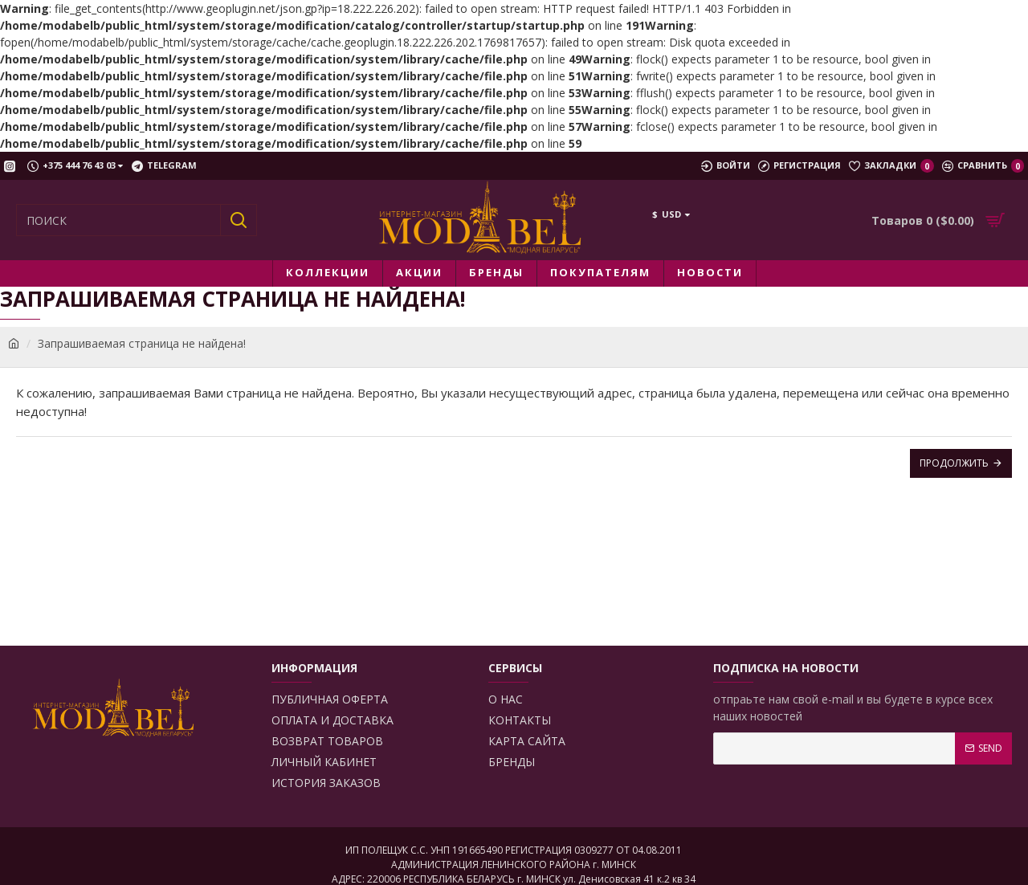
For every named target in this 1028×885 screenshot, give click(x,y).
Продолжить (954, 463)
